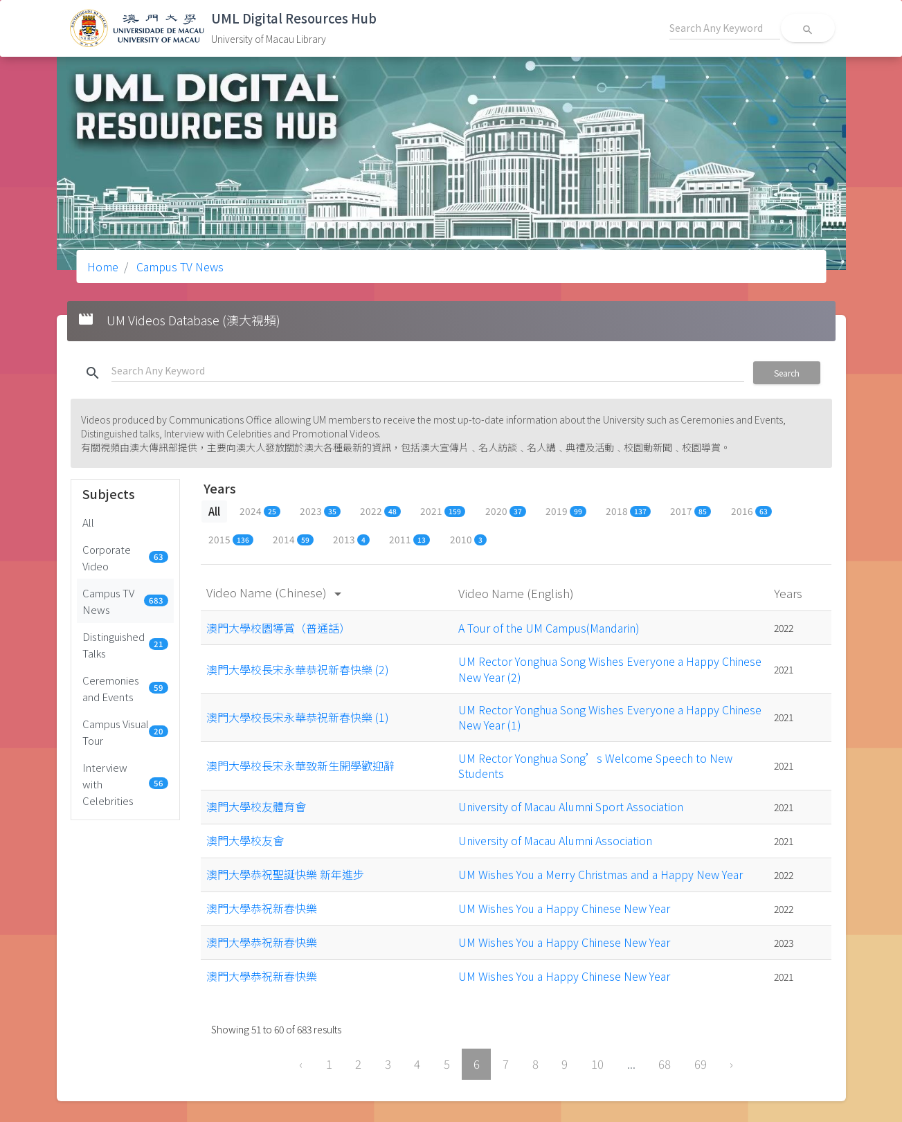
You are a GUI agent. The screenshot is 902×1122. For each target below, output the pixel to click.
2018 (628, 511)
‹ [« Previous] (301, 1064)
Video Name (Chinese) (276, 592)
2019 (565, 511)
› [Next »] (731, 1064)
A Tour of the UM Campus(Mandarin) (549, 627)
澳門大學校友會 (245, 840)
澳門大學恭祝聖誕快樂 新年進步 (285, 874)
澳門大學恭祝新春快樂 (261, 908)
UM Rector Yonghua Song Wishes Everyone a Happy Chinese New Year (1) (609, 717)
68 (664, 1064)
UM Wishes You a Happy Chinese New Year (564, 908)
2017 (690, 511)
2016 (751, 511)
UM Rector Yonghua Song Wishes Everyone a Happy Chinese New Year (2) (609, 669)
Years (789, 592)
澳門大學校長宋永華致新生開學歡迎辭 (300, 765)
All (88, 522)
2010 (468, 539)
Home (102, 266)
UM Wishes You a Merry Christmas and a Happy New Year (600, 874)
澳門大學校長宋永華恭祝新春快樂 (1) (297, 717)
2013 (351, 539)
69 (700, 1064)
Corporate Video (125, 557)
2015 (230, 539)
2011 (409, 539)
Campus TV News (179, 266)
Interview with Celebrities (125, 783)
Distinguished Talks (125, 644)
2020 (505, 511)
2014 (293, 539)
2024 (260, 511)
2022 (380, 511)
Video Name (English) (517, 592)
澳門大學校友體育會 (256, 806)
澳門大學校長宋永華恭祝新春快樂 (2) (297, 669)
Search (787, 373)
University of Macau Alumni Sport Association (570, 806)
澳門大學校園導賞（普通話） (278, 627)
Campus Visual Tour (125, 732)
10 (597, 1064)
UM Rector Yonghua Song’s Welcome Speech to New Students (595, 765)
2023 (320, 511)
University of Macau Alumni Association (555, 840)
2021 (442, 511)
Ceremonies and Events (125, 688)
